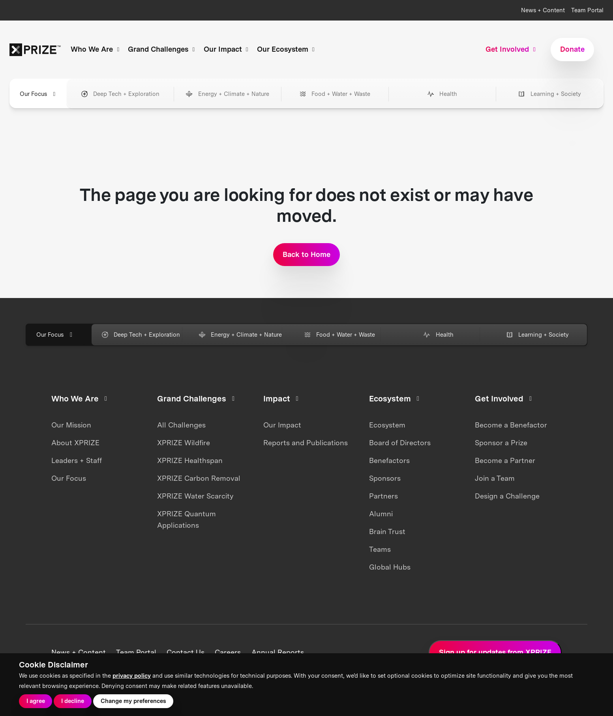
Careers (228, 652)
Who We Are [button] (96, 49)
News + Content (543, 10)
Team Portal (587, 10)
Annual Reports (277, 652)
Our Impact (282, 425)
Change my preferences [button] (133, 701)
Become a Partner (505, 460)
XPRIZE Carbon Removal (198, 478)
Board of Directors (400, 443)
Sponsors (385, 478)
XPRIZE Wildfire (183, 443)
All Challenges (181, 425)
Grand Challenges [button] (162, 49)
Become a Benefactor (511, 425)
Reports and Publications (305, 443)
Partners (383, 496)
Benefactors (389, 460)
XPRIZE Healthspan (190, 460)
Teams (380, 549)
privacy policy (131, 675)
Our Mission (71, 425)
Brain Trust (387, 531)
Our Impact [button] (227, 49)
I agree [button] (35, 701)
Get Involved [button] (512, 49)
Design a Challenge (507, 496)
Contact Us (185, 652)
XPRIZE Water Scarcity (195, 496)
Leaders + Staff (76, 460)
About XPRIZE (75, 443)
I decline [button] (72, 701)
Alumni (381, 514)
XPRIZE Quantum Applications (186, 519)
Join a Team (495, 478)
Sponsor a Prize (501, 443)
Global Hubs (390, 567)
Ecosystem (387, 425)
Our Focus (68, 478)
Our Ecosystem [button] (287, 49)
